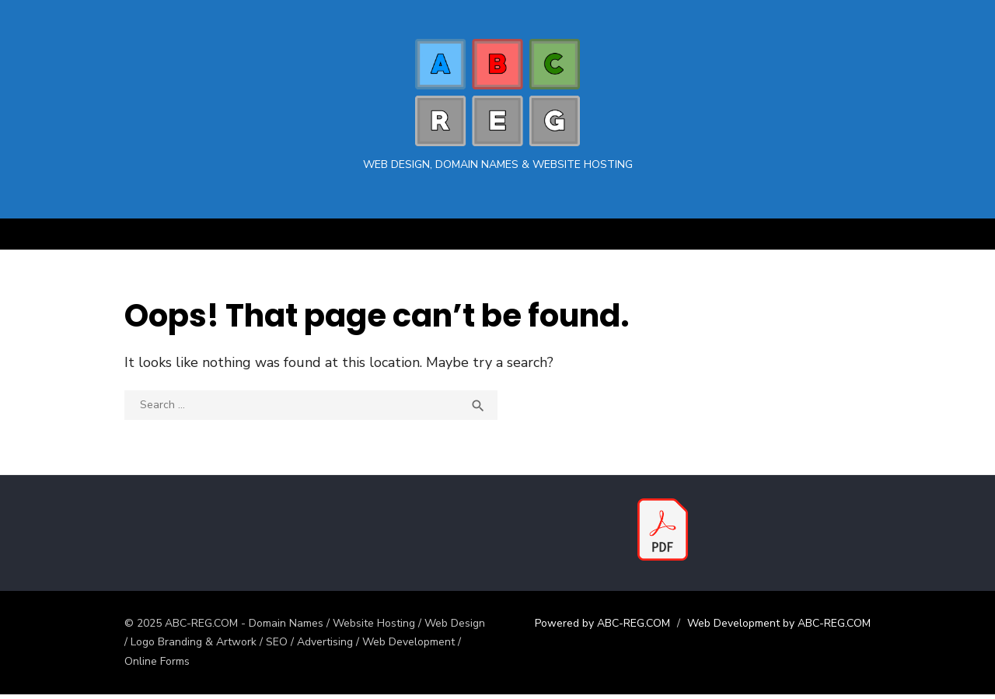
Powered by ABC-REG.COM (610, 627)
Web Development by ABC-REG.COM (786, 627)
